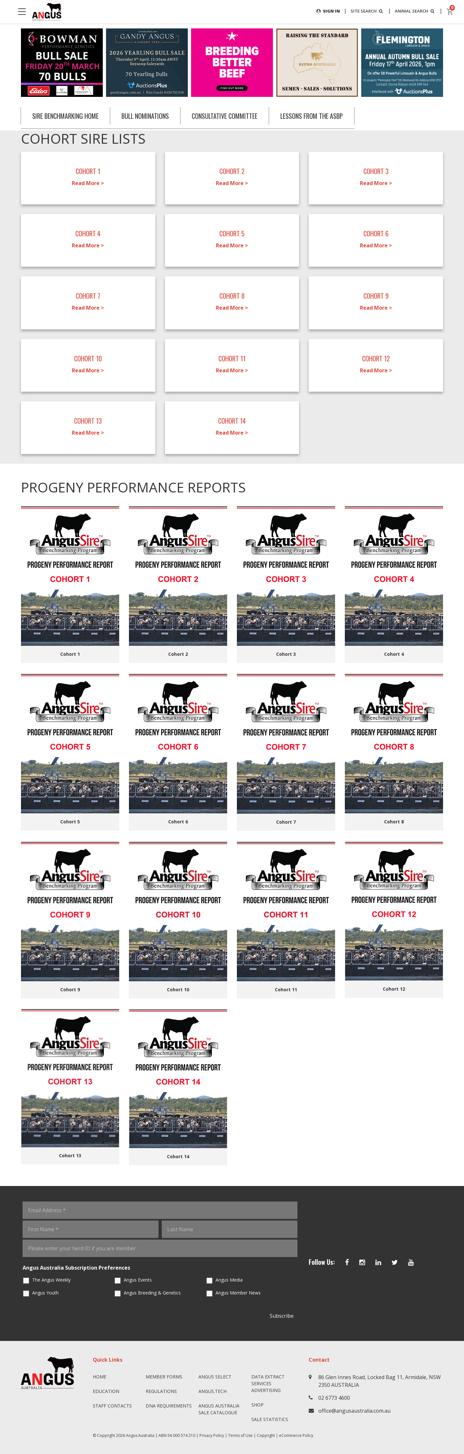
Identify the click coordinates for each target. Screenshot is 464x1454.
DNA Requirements (169, 1406)
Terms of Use (240, 1435)
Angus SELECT (214, 1377)
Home (99, 1377)
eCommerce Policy (296, 1435)
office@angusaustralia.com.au (354, 1410)
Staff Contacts (112, 1406)
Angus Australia (140, 1435)
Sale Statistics (269, 1419)
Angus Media (229, 1280)
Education (106, 1391)
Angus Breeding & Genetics (152, 1293)
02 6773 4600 (334, 1397)
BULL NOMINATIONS (150, 116)
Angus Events (138, 1280)
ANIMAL (414, 11)
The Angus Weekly (51, 1280)
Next (449, 62)
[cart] (450, 11)
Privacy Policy (211, 1435)
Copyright (266, 1435)
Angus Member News (238, 1293)
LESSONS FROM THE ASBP (323, 116)
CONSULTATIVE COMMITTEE (233, 116)
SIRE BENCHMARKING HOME (67, 116)
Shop (257, 1405)
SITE (363, 11)
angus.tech (212, 1391)
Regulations (161, 1391)
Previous (14, 62)
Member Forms (164, 1377)
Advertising (266, 1390)
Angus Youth (45, 1293)
